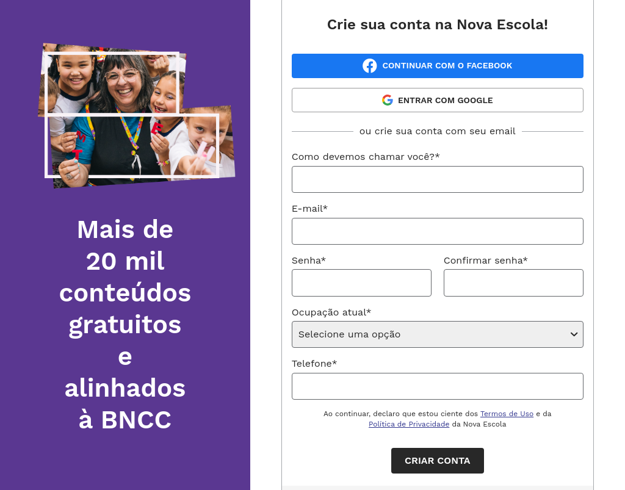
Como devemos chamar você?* (366, 156)
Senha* (309, 260)
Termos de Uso (506, 413)
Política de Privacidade (409, 424)
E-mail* (310, 208)
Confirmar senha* (486, 260)
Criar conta (437, 460)
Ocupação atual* (332, 312)
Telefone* (315, 363)
